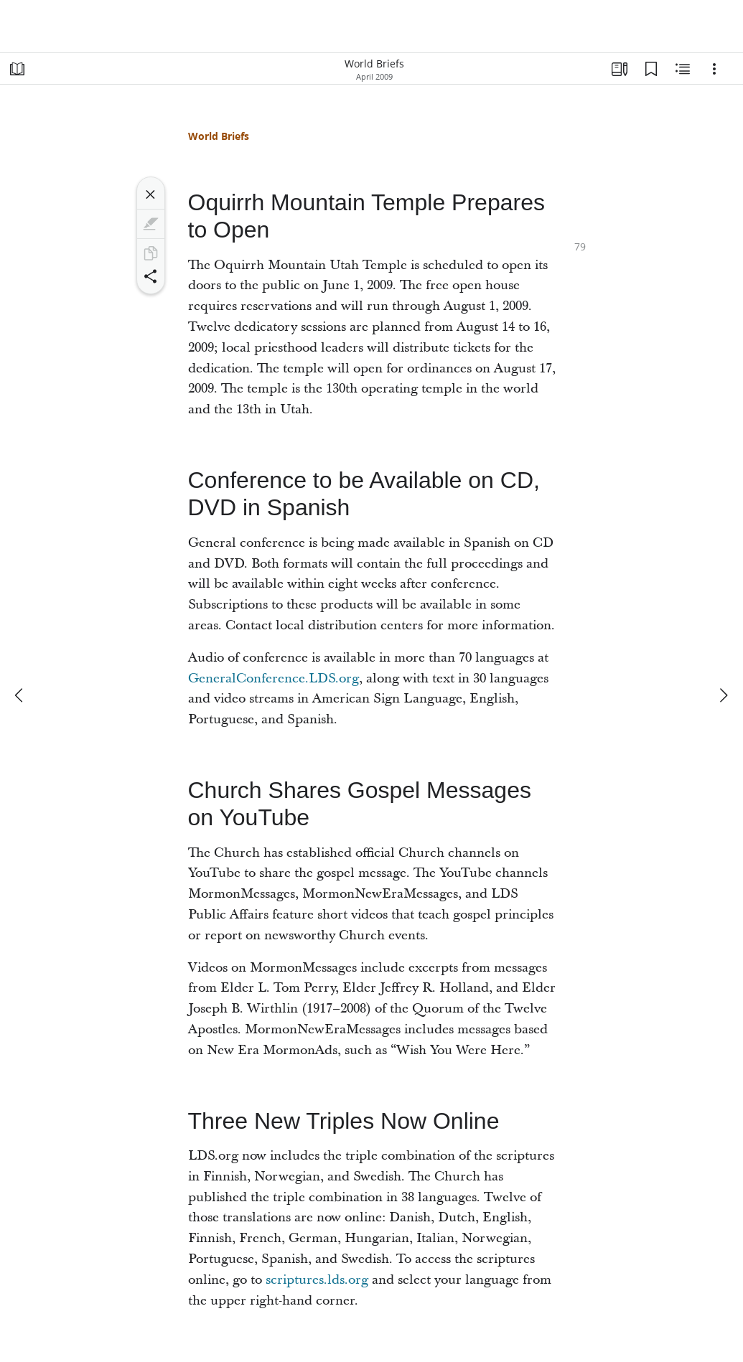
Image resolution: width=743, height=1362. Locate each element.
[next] (723, 695)
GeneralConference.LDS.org (273, 678)
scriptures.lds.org (317, 1280)
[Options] (714, 69)
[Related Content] (682, 69)
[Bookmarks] (651, 69)
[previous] (20, 695)
